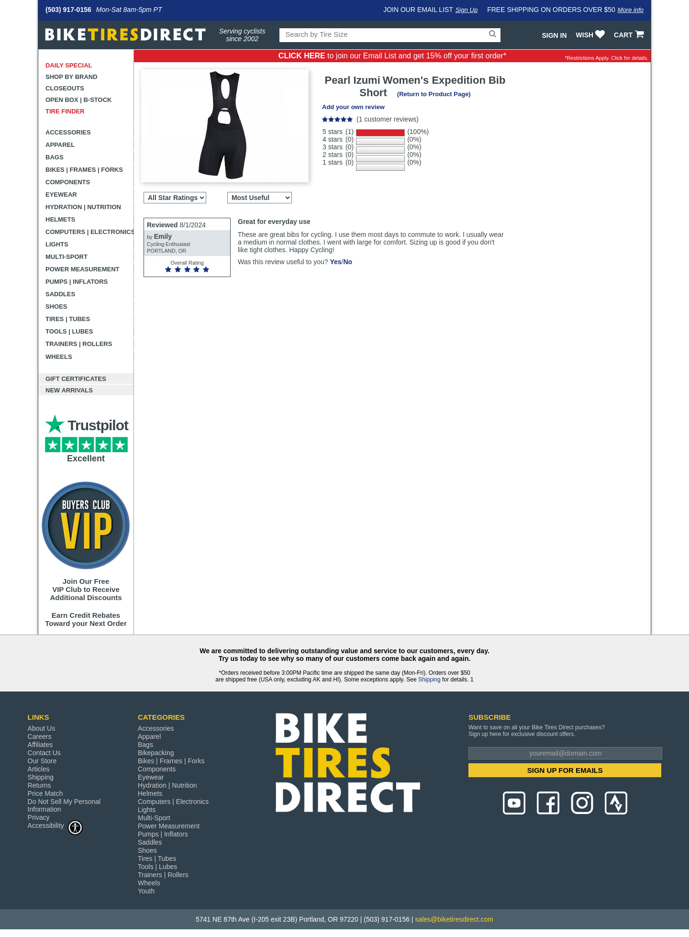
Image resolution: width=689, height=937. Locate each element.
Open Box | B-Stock (78, 99)
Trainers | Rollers (78, 343)
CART (630, 35)
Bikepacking (156, 753)
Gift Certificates (75, 378)
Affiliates (40, 744)
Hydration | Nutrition (83, 207)
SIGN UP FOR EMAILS (565, 770)
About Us (42, 728)
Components (67, 182)
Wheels (58, 356)
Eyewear (61, 194)
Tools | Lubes (69, 331)
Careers (40, 736)
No (347, 262)
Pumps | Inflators (76, 281)
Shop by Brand (71, 76)
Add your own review (353, 107)
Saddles (60, 294)
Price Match (45, 793)
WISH (591, 35)
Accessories (68, 132)
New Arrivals (69, 390)
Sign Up (467, 9)
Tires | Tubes (67, 319)
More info (631, 9)
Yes (335, 262)
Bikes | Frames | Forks (84, 169)
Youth (146, 891)
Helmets (60, 219)
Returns (39, 785)
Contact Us (44, 753)
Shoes (56, 306)
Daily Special (68, 65)
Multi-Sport (66, 256)
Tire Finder (65, 111)
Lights (56, 244)
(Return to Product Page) (434, 94)
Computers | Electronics (89, 231)
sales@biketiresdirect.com (454, 919)
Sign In (554, 35)
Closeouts (64, 88)
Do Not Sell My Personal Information (64, 805)
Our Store (42, 761)
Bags (54, 157)
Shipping (429, 679)
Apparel (60, 144)
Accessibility (55, 825)
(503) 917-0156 (68, 9)
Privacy (39, 817)
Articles (39, 769)
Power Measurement (82, 269)
